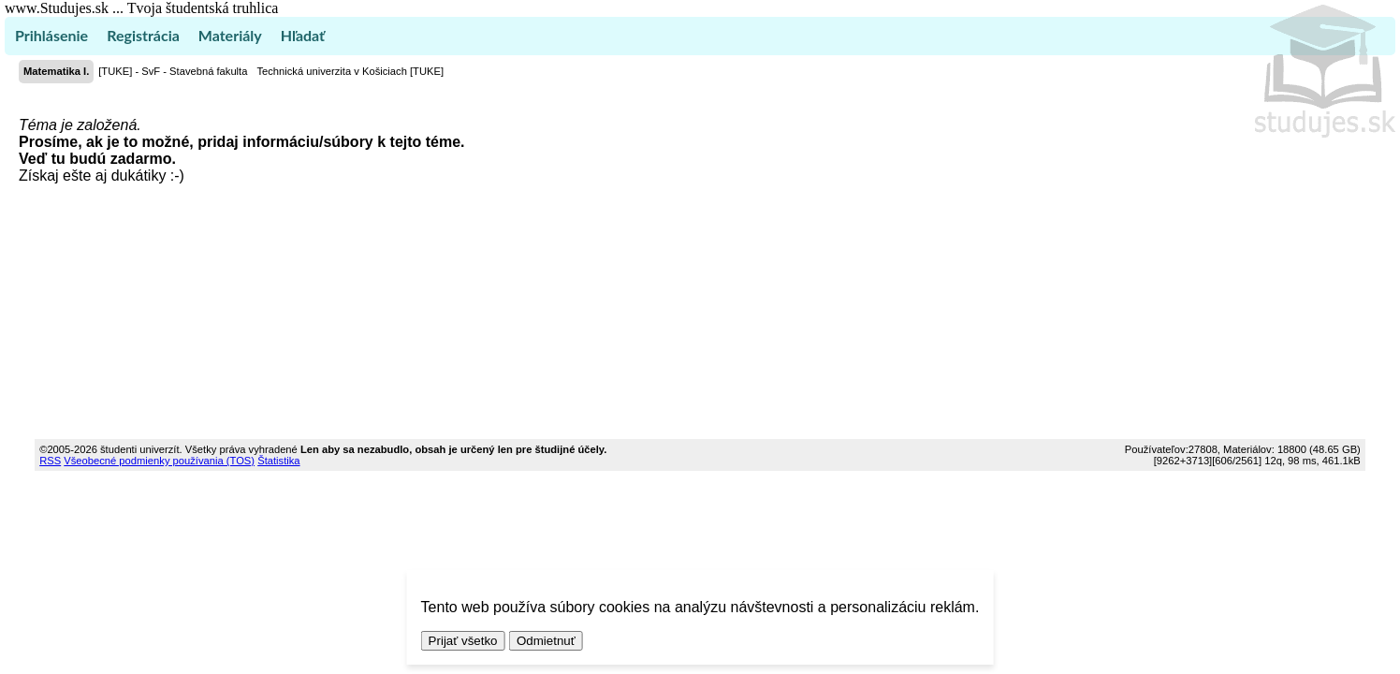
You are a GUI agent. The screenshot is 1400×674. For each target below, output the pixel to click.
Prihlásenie (51, 35)
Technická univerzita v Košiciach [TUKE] (350, 71)
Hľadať (303, 35)
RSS (50, 460)
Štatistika (278, 460)
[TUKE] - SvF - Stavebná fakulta (172, 71)
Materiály (230, 35)
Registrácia (143, 35)
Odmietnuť (546, 641)
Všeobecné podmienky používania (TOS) (159, 460)
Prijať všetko (463, 641)
